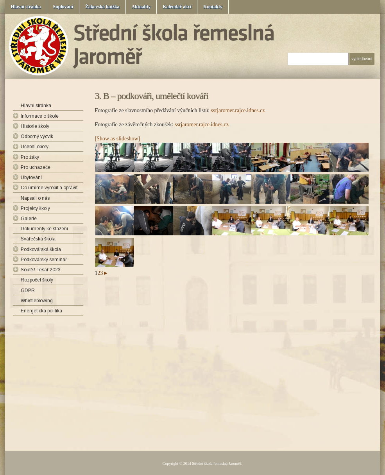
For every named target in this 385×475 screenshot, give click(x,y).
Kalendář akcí (177, 6)
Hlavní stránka (26, 6)
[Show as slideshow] (117, 139)
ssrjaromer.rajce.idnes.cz (238, 110)
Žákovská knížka (102, 6)
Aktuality (141, 6)
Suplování (63, 6)
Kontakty (212, 6)
